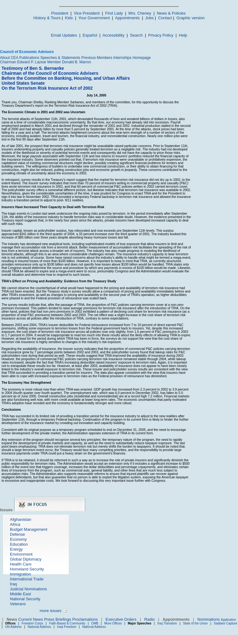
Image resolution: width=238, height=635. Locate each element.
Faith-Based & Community (67, 623)
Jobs (149, 18)
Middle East (20, 594)
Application (228, 619)
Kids (69, 18)
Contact (165, 18)
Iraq (13, 584)
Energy (16, 549)
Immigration (20, 574)
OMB (94, 623)
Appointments (127, 18)
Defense (17, 534)
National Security (25, 599)
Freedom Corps (32, 623)
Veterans (18, 603)
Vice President (87, 13)
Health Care (20, 564)
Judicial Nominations (28, 589)
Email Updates (64, 35)
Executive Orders (121, 619)
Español (90, 35)
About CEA (9, 58)
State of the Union (195, 623)
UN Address (13, 626)
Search (136, 35)
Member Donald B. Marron (69, 62)
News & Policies (171, 13)
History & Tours (47, 18)
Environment (21, 554)
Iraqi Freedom (66, 626)
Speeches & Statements (60, 58)
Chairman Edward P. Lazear (23, 62)
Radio (149, 619)
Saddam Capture (225, 623)
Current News (30, 619)
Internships (122, 58)
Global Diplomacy (26, 559)
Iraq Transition (167, 623)
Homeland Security (27, 569)
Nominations (208, 619)
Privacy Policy (160, 35)
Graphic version (190, 18)
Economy (18, 539)
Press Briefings (57, 619)
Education (19, 544)
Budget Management (28, 529)
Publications (29, 58)
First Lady (114, 13)
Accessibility (114, 35)
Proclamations (85, 619)
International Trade (26, 579)
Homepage (142, 58)
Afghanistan (20, 519)
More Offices (113, 623)
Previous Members (96, 58)
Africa (15, 524)
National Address (39, 626)
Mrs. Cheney (139, 13)
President (59, 13)
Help (183, 35)
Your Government (94, 18)
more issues (50, 610)
